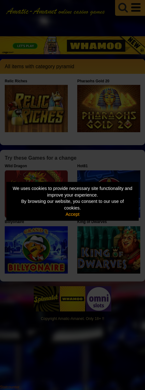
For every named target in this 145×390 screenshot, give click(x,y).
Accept (72, 214)
